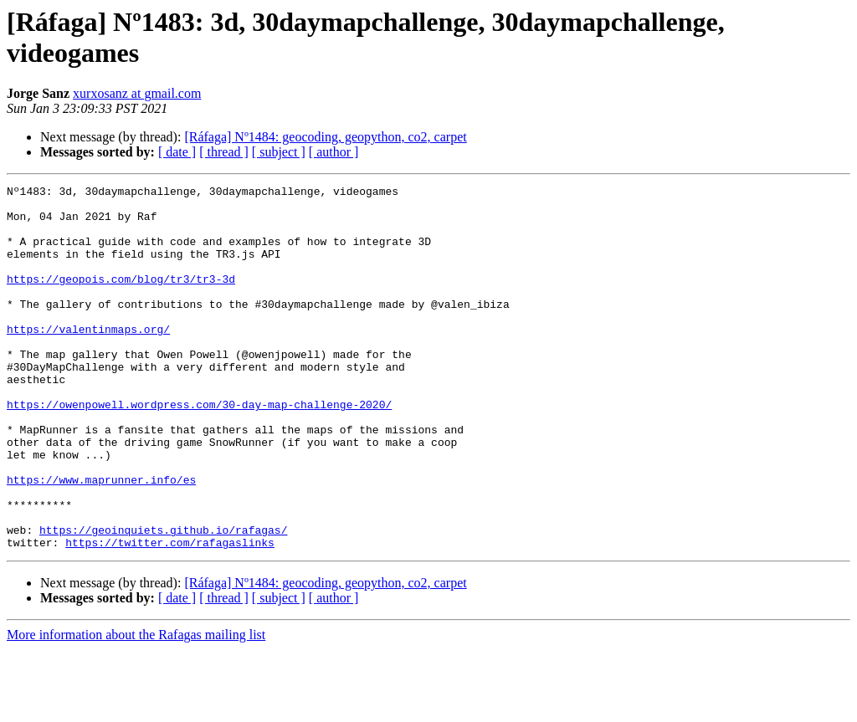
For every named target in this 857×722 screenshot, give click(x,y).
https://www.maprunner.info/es (101, 539)
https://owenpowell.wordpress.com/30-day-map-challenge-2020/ (199, 449)
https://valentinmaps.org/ (88, 358)
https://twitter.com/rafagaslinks (170, 614)
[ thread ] (224, 152)
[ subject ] (278, 152)
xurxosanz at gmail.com (137, 93)
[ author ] (334, 152)
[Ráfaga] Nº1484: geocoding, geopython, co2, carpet (325, 137)
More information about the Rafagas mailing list (136, 707)
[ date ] (177, 152)
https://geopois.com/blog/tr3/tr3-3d (121, 298)
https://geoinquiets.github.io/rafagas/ (163, 599)
